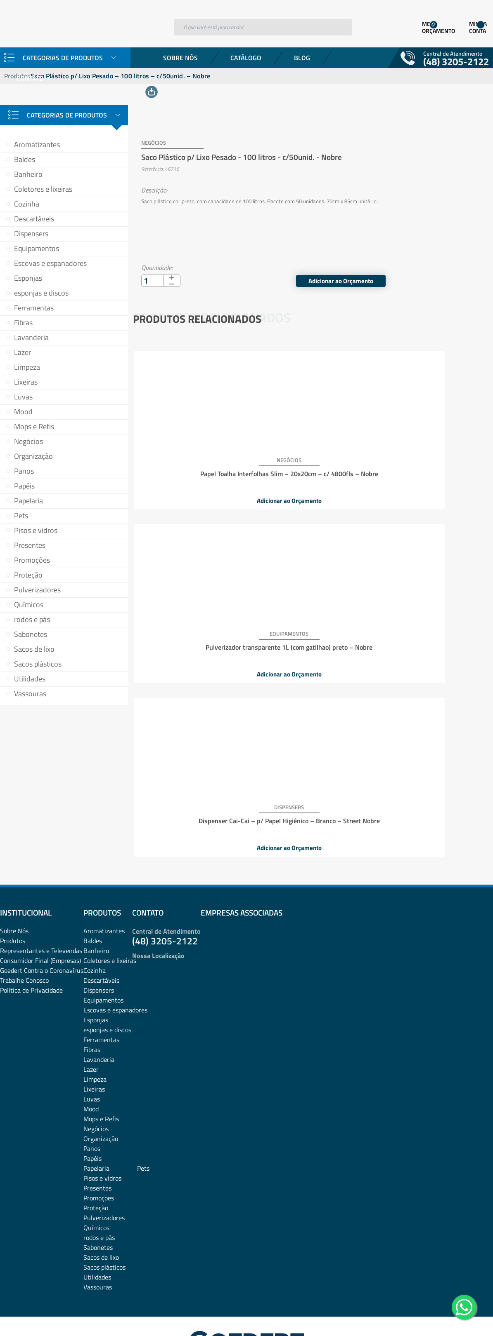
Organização (33, 456)
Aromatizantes (37, 144)
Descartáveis (34, 218)
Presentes (29, 545)
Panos (24, 471)
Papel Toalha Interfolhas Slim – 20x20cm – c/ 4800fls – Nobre (192, 459)
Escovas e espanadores (50, 263)
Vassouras (30, 693)
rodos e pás (32, 619)
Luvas (23, 396)
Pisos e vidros (35, 530)
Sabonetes (30, 634)
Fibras (23, 322)
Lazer (22, 352)
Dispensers (31, 233)
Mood (23, 411)
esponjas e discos (41, 292)
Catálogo (245, 58)
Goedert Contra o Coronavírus (41, 910)
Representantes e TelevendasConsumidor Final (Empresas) (41, 895)
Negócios (28, 441)
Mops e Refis (34, 426)
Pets (21, 515)
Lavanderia (31, 337)
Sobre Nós (180, 58)
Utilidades (29, 678)
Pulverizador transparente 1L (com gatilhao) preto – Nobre (311, 459)
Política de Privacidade (31, 930)
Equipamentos (36, 248)
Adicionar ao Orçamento (441, 270)
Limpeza (27, 367)
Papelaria (28, 500)
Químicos (28, 604)
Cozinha (26, 203)
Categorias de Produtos (67, 115)
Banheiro (28, 174)
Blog (302, 58)
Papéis (24, 485)
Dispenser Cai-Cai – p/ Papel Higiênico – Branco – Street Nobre (430, 459)
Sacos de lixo (34, 649)
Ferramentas (34, 307)
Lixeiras (26, 381)
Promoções (32, 560)
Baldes (24, 159)
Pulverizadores (37, 589)
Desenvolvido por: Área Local (455, 1318)
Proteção (28, 574)
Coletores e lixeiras (43, 189)
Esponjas (28, 278)
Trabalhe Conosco (24, 920)
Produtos (12, 880)
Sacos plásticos (38, 663)
